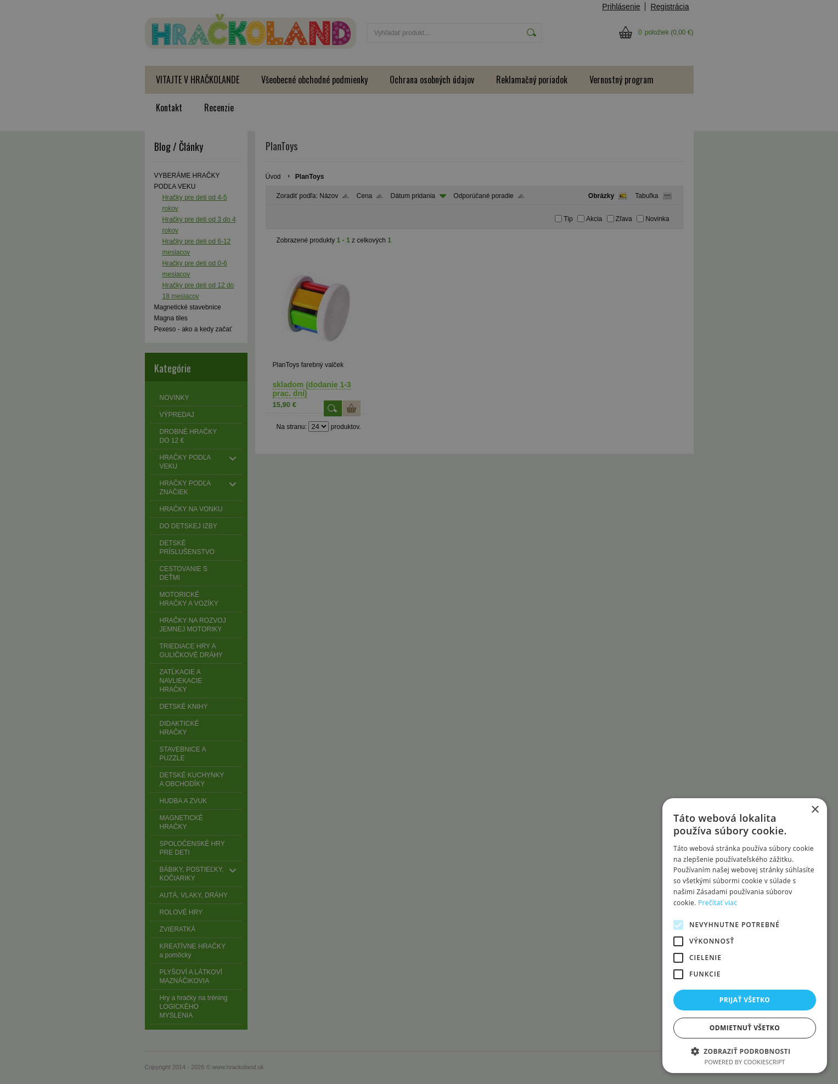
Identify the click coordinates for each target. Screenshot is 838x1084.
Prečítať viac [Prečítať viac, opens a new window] (717, 902)
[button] (744, 1051)
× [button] (815, 810)
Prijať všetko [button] (744, 999)
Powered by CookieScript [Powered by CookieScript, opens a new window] (745, 1062)
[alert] (419, 542)
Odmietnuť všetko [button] (745, 1027)
